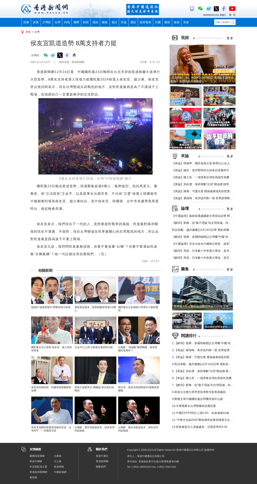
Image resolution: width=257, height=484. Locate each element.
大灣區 (46, 22)
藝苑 (167, 22)
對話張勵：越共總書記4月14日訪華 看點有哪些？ (203, 229)
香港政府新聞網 (38, 472)
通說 (133, 22)
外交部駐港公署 (38, 466)
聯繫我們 (101, 466)
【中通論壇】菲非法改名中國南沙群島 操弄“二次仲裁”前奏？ (211, 243)
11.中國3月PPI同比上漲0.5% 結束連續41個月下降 (205, 412)
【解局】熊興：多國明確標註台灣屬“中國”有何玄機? (205, 236)
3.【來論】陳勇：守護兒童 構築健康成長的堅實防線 (205, 357)
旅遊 (177, 22)
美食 (186, 22)
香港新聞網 (102, 461)
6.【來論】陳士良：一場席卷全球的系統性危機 (201, 378)
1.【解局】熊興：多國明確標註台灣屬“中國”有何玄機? (206, 343)
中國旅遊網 (60, 472)
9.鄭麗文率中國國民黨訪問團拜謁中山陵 (197, 399)
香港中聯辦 (36, 461)
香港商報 (59, 466)
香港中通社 (102, 455)
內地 (67, 22)
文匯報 (57, 455)
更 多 (230, 38)
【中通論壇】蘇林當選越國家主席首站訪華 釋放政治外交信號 (211, 215)
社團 (158, 22)
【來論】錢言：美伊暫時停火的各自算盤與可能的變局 (206, 170)
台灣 (57, 22)
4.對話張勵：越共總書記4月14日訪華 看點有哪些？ (204, 364)
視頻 (95, 22)
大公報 (57, 461)
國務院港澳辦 (37, 455)
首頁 (28, 31)
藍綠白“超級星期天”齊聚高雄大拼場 (50, 307)
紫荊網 (33, 477)
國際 (76, 22)
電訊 (114, 22)
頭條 (26, 22)
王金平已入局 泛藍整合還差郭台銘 (94, 347)
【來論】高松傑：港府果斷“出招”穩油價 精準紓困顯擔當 (207, 184)
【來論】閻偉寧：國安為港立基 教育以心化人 (201, 163)
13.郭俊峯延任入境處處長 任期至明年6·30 (199, 426)
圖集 (105, 22)
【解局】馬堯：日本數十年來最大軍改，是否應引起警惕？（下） (213, 250)
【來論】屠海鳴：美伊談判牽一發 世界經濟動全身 (204, 198)
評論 (124, 22)
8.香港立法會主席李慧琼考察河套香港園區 (199, 392)
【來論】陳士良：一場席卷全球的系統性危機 (200, 177)
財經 (86, 22)
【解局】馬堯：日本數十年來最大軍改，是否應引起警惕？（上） (213, 257)
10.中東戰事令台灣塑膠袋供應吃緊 (194, 405)
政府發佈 (145, 22)
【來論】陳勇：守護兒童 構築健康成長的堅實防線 (204, 191)
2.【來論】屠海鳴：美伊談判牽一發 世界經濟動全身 (205, 350)
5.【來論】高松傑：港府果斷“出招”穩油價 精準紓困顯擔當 (209, 371)
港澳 (36, 22)
